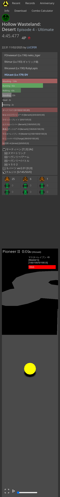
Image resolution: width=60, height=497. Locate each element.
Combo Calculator (42, 10)
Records (30, 3)
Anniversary (47, 3)
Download (20, 10)
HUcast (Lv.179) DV (16, 74)
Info (6, 10)
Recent (16, 3)
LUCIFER (32, 47)
